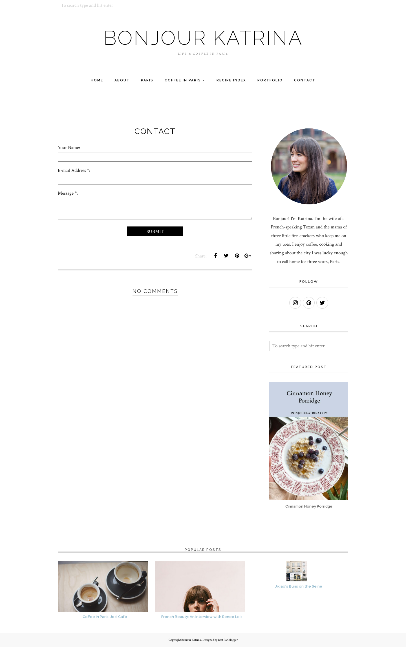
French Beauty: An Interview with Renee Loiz (201, 617)
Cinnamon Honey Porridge (308, 506)
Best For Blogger (228, 640)
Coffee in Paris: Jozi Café (105, 617)
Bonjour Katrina (203, 37)
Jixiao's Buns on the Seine (298, 586)
